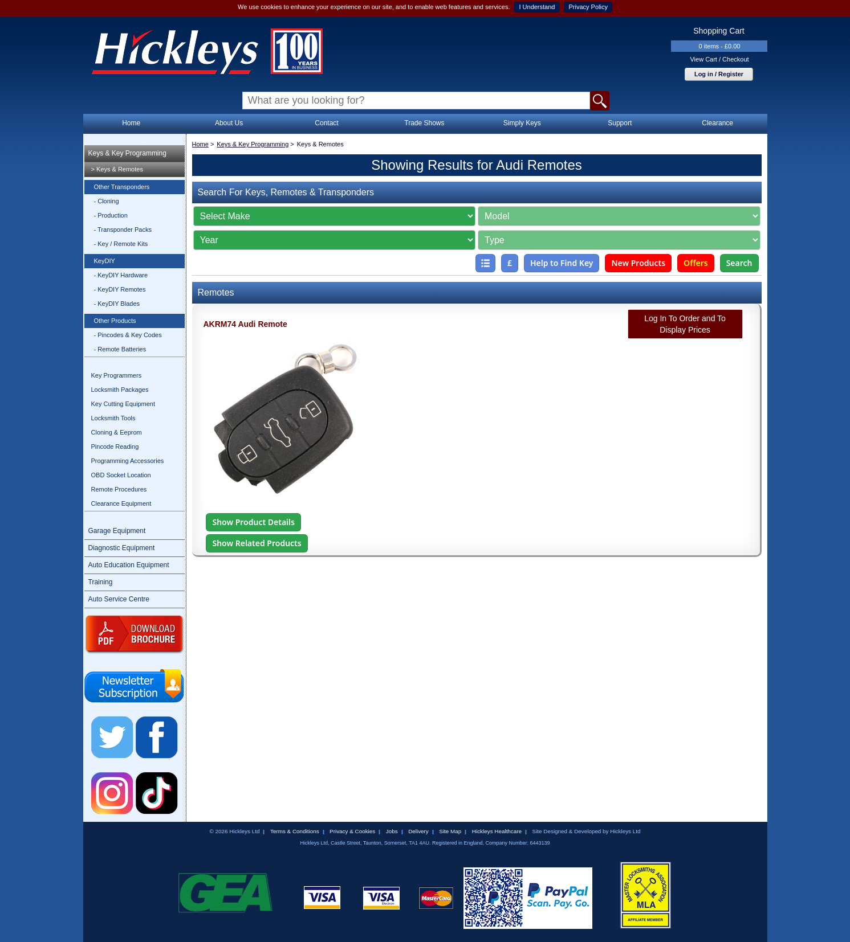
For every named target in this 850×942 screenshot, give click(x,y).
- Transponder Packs (123, 229)
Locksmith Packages (120, 389)
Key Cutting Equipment (123, 403)
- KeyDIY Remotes (120, 289)
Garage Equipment (117, 531)
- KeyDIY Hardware (121, 275)
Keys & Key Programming (127, 153)
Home (131, 123)
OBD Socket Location (121, 475)
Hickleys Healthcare (497, 831)
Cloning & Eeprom (116, 432)
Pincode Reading (115, 446)
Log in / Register (718, 74)
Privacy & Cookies (352, 831)
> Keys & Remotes (117, 169)
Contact (326, 123)
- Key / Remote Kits (121, 243)
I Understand (537, 6)
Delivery (418, 831)
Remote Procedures (119, 489)
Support (620, 123)
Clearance (717, 123)
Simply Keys (522, 123)
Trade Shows (424, 123)
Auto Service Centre (118, 599)
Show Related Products (256, 543)
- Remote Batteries (120, 349)
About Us (229, 123)
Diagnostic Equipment (121, 548)
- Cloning (106, 201)
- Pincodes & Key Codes (128, 334)
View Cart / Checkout (719, 59)
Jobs (392, 831)
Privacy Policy (587, 6)
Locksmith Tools (113, 418)
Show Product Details (253, 522)
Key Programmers (116, 375)
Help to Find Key (561, 262)
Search (739, 262)
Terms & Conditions (294, 831)
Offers (696, 262)
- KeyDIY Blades (117, 303)
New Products (638, 262)
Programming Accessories (127, 460)
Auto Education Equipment (128, 565)
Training (100, 582)
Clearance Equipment (121, 503)
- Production (111, 215)
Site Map (450, 831)
